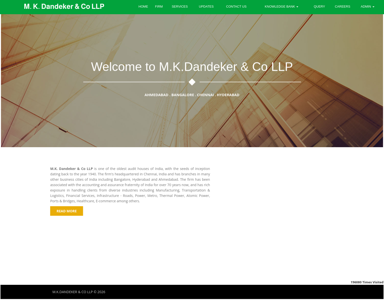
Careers (342, 6)
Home (143, 6)
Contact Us (236, 6)
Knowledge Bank (281, 6)
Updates (206, 6)
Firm (159, 6)
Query (319, 6)
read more (59, 211)
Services (180, 6)
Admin (367, 6)
